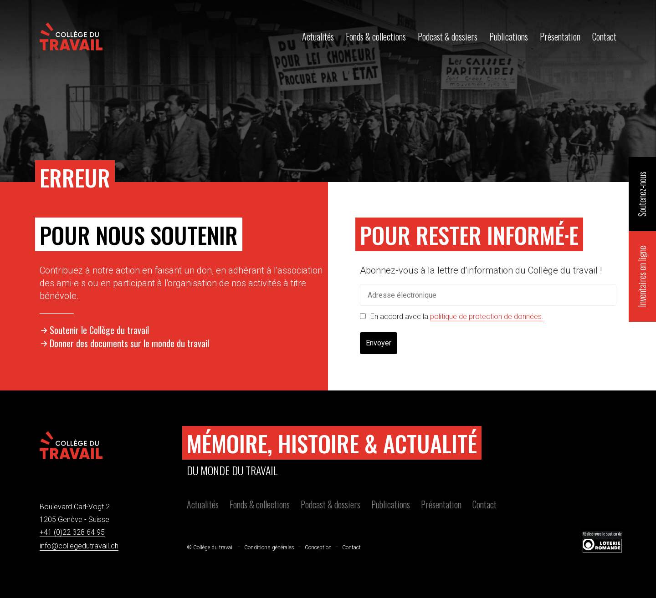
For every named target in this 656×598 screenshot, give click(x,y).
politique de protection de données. (486, 316)
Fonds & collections (260, 504)
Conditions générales (269, 547)
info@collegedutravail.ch (79, 546)
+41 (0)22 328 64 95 (72, 532)
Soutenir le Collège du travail (99, 330)
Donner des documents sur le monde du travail (129, 343)
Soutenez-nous (642, 194)
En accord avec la (456, 316)
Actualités (203, 504)
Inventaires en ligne (642, 276)
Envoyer (378, 343)
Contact (484, 504)
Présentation (441, 504)
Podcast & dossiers (330, 504)
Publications (390, 504)
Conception (318, 547)
